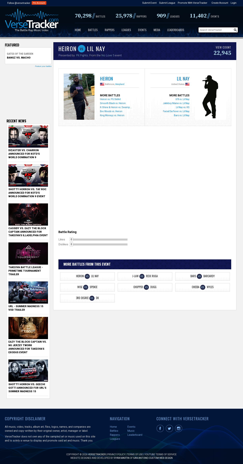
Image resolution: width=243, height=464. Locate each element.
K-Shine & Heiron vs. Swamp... (115, 107)
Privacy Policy (116, 454)
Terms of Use (135, 454)
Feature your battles (43, 66)
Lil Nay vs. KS (182, 107)
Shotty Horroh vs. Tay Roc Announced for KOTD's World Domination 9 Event (27, 193)
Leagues (126, 30)
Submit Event (149, 3)
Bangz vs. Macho (18, 57)
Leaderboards (175, 30)
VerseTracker (97, 454)
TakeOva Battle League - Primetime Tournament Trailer (25, 271)
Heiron (106, 78)
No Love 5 (107, 55)
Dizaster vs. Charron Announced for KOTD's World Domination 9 (24, 154)
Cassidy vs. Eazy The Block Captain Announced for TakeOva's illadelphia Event (28, 232)
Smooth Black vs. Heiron (113, 103)
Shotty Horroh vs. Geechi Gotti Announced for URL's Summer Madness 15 (27, 388)
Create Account (220, 3)
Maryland (119, 84)
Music (131, 430)
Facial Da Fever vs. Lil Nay (176, 111)
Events (142, 30)
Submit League (167, 3)
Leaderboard (134, 434)
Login (233, 3)
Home (78, 30)
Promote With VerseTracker (192, 3)
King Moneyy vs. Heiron (112, 115)
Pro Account (39, 3)
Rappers (110, 30)
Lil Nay (183, 78)
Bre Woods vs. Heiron (111, 111)
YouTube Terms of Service (160, 454)
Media (157, 30)
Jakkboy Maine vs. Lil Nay (176, 103)
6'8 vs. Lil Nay (182, 99)
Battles (93, 30)
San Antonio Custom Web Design (153, 458)
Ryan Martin (121, 458)
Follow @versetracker (18, 3)
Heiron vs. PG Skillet (110, 99)
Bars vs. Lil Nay (181, 115)
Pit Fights (82, 55)
